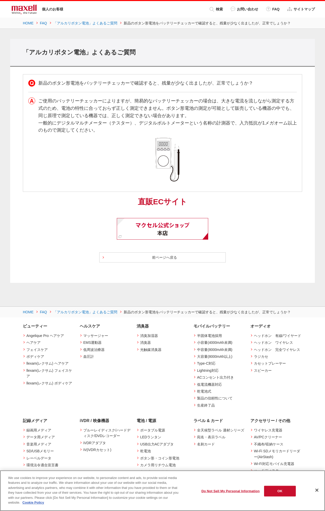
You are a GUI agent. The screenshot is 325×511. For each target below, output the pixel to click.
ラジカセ (261, 356)
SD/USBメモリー (40, 451)
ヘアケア (33, 342)
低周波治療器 (94, 350)
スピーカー (263, 370)
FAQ (273, 9)
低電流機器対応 (209, 384)
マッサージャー (95, 336)
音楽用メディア (38, 444)
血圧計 (88, 356)
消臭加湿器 (149, 336)
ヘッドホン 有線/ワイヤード (277, 336)
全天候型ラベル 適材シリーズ (220, 430)
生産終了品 (206, 405)
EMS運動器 (92, 342)
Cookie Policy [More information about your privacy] (33, 502)
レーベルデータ (38, 458)
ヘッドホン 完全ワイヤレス (277, 350)
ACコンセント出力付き (215, 377)
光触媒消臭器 (150, 350)
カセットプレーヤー (270, 363)
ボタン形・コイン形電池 (159, 458)
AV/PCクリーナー (268, 437)
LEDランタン (150, 437)
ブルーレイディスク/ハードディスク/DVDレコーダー (107, 433)
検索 (216, 9)
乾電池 (145, 451)
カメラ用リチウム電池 (158, 465)
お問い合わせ (244, 9)
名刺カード (206, 444)
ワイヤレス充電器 (268, 430)
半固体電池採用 (209, 336)
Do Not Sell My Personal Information (230, 491)
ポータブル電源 (152, 430)
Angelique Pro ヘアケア (45, 336)
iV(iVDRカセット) (97, 450)
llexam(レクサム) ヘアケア (47, 363)
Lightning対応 (208, 370)
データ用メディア (40, 437)
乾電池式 (204, 391)
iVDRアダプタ (94, 443)
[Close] (316, 490)
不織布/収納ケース (268, 444)
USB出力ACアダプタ (157, 444)
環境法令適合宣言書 (42, 465)
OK (280, 491)
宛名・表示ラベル (211, 437)
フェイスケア (37, 350)
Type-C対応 (206, 363)
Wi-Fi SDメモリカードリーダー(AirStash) (277, 454)
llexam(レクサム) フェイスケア (49, 373)
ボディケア (35, 356)
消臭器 (145, 342)
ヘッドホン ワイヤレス (273, 342)
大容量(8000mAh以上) (214, 356)
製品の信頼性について (215, 398)
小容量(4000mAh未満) (214, 342)
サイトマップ (301, 9)
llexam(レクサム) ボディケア (49, 383)
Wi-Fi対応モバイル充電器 (274, 464)
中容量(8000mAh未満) (214, 350)
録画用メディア (38, 430)
